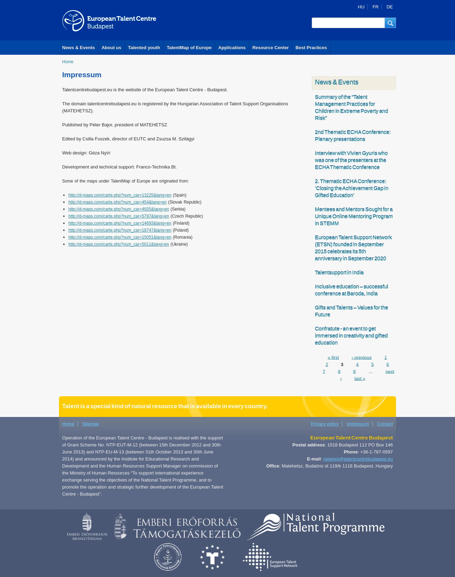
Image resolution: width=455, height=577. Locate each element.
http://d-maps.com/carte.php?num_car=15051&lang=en (119, 237)
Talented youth (144, 47)
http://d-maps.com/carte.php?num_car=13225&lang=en (119, 195)
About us (111, 47)
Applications (232, 47)
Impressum (358, 423)
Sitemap (90, 423)
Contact (385, 423)
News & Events (78, 47)
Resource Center (270, 47)
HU (361, 6)
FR (375, 6)
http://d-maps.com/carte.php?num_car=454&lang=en (117, 202)
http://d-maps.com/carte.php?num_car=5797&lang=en (118, 216)
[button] (390, 23)
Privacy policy (324, 423)
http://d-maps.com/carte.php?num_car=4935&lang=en (118, 209)
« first (333, 357)
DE (390, 6)
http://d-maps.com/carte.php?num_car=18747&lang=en (119, 230)
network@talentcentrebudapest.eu (358, 459)
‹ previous (361, 357)
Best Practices (311, 47)
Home (67, 61)
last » (359, 378)
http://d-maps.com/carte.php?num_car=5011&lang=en (118, 244)
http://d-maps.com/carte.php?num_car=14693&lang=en (119, 223)
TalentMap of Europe (189, 47)
